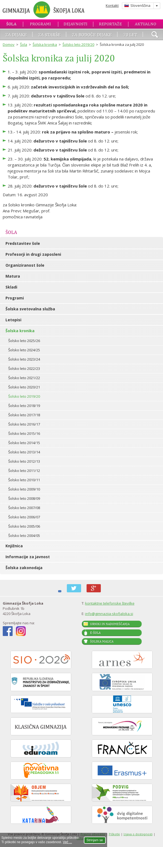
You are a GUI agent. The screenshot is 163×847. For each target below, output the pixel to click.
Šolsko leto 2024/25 (24, 349)
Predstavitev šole (22, 243)
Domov (9, 44)
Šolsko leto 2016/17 (24, 424)
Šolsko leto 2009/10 (24, 489)
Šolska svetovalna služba (30, 308)
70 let (130, 34)
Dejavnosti (75, 23)
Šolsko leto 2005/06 (24, 526)
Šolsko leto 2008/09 (24, 498)
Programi (40, 23)
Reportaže (110, 23)
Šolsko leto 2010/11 (24, 479)
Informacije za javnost (27, 556)
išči (154, 35)
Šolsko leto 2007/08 (24, 507)
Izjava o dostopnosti (138, 834)
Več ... (67, 842)
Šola (11, 23)
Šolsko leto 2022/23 (24, 368)
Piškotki (114, 834)
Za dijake (16, 34)
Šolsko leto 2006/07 (24, 517)
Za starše (49, 34)
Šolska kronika (45, 44)
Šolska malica (101, 641)
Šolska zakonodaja (23, 567)
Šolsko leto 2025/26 (24, 340)
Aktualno (145, 23)
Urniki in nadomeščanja (110, 624)
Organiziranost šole (24, 265)
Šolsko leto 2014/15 (24, 442)
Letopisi (13, 319)
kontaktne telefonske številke (110, 603)
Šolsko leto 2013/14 (24, 452)
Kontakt (112, 5)
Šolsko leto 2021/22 (24, 377)
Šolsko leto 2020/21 (24, 387)
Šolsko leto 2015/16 (24, 433)
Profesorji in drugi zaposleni (33, 254)
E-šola (95, 633)
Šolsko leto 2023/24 (24, 359)
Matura (12, 276)
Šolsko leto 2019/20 (78, 44)
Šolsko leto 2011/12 (24, 470)
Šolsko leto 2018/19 (24, 405)
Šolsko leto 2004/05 (24, 535)
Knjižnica (14, 545)
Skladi (11, 287)
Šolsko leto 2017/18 (24, 414)
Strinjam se (95, 840)
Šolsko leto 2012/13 (24, 461)
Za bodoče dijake (92, 34)
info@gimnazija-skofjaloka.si (109, 613)
